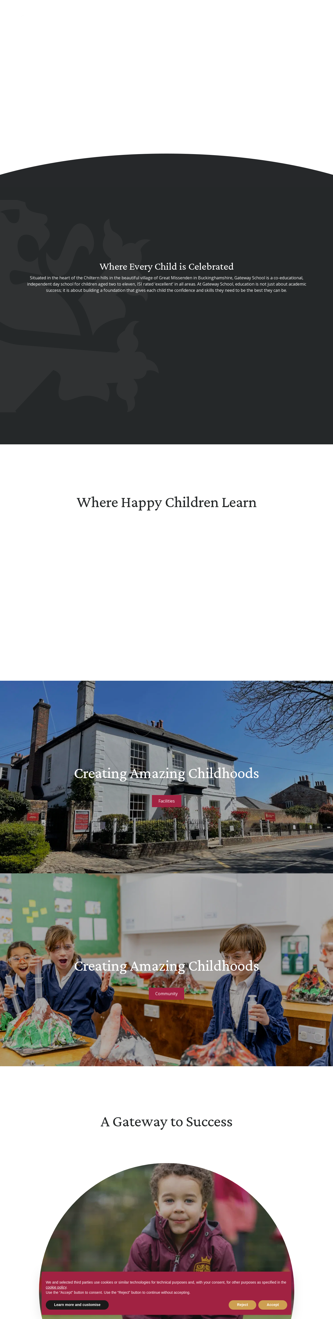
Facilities (166, 801)
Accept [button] (273, 1305)
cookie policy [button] (56, 1287)
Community (166, 993)
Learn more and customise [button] (77, 1305)
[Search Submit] (299, 14)
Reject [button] (242, 1305)
